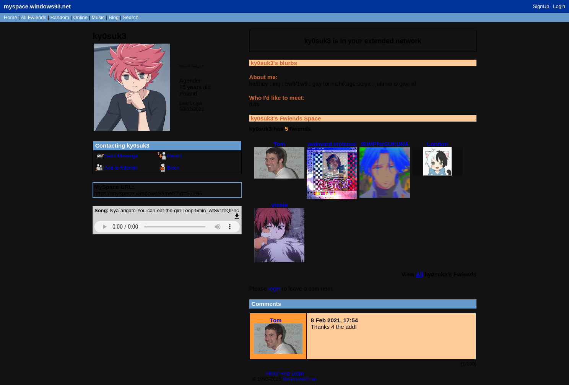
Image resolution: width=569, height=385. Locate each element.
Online (80, 17)
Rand (59, 17)
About (271, 373)
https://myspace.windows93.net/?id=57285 (148, 193)
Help (285, 373)
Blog (114, 17)
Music (98, 17)
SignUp (541, 6)
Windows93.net (300, 379)
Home (10, 17)
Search (130, 17)
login (274, 288)
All (33, 17)
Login (559, 6)
